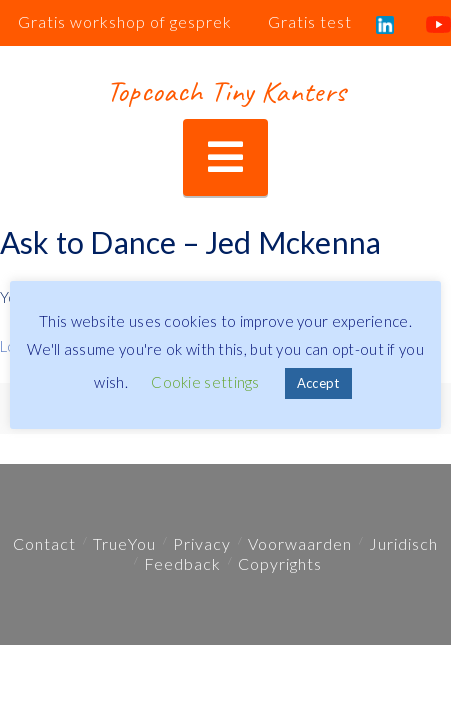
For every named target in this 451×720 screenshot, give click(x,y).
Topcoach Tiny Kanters (225, 91)
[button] (225, 157)
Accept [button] (318, 383)
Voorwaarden (300, 543)
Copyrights (280, 563)
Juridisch (403, 543)
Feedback (182, 563)
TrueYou (124, 543)
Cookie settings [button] (205, 382)
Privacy (202, 543)
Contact (44, 543)
